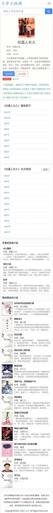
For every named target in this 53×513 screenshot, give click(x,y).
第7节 (6, 135)
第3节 (6, 157)
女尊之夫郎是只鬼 (35, 93)
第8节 (6, 129)
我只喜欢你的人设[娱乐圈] (25, 444)
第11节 (16, 79)
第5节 (6, 146)
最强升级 (18, 366)
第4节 (6, 152)
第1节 (6, 176)
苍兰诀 (17, 475)
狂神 (5, 280)
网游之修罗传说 (21, 428)
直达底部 (22, 74)
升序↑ (45, 169)
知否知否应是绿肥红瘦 (24, 303)
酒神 (33, 89)
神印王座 (7, 264)
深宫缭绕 (8, 93)
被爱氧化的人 (19, 93)
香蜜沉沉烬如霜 (21, 413)
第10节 (7, 118)
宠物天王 (20, 85)
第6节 (6, 140)
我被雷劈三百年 (44, 89)
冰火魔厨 (7, 248)
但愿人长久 (25, 511)
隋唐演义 (18, 319)
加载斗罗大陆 (12, 97)
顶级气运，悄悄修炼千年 (25, 381)
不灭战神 (24, 97)
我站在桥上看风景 (22, 350)
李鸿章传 (18, 459)
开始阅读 (9, 74)
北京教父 (26, 89)
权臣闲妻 (18, 334)
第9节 (6, 123)
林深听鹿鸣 (15, 89)
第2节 (6, 181)
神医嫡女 (18, 397)
